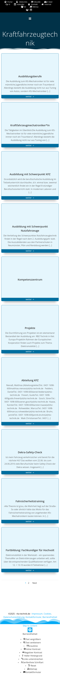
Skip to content (30, 625)
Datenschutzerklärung (13, 617)
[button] (30, 630)
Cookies (47, 613)
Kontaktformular (34, 617)
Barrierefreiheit (49, 617)
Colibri (30, 622)
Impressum (37, 613)
